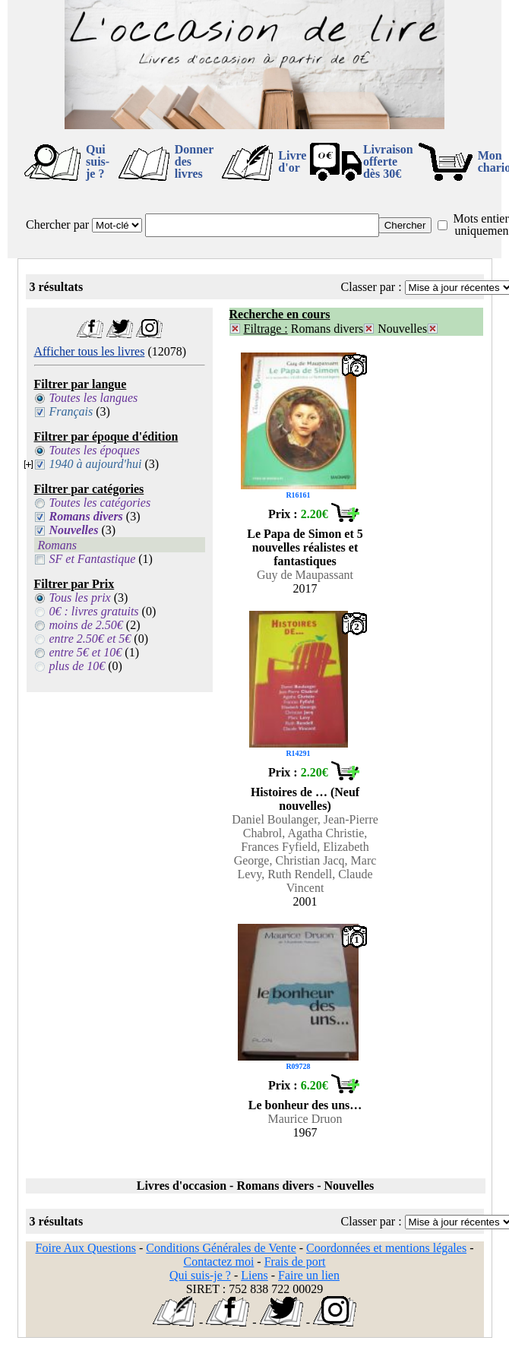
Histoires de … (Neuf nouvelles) (305, 799)
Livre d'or (292, 161)
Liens (254, 1275)
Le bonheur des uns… (305, 1105)
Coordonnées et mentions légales (386, 1247)
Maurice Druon (304, 1118)
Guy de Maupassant (305, 574)
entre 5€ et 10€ (85, 652)
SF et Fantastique (92, 558)
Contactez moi (218, 1261)
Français (71, 411)
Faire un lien (309, 1275)
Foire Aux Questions (86, 1247)
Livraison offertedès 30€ (388, 161)
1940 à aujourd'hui (95, 463)
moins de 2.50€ (86, 624)
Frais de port (295, 1261)
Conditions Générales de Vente (221, 1247)
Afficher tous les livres (89, 351)
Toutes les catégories (100, 502)
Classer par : (371, 286)
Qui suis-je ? (97, 161)
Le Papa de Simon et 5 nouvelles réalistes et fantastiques (304, 547)
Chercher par (57, 224)
